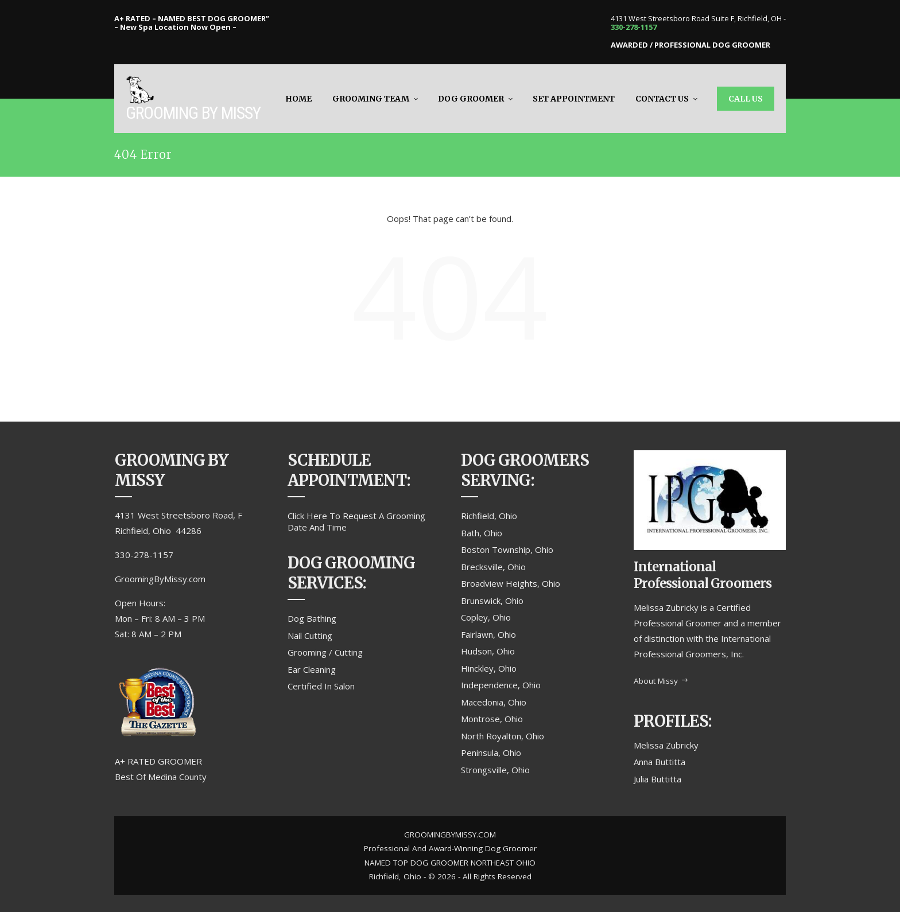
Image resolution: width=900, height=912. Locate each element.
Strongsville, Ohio (495, 769)
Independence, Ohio (501, 685)
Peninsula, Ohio (491, 752)
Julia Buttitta (657, 779)
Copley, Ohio (486, 617)
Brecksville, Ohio (493, 566)
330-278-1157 (634, 27)
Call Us (745, 98)
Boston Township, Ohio (507, 549)
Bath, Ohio (481, 533)
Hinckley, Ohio (489, 668)
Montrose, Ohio (492, 718)
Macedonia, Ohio (493, 702)
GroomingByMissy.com (160, 578)
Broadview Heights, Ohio (510, 583)
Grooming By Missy (193, 113)
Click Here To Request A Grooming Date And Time (356, 521)
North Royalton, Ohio (502, 736)
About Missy (661, 681)
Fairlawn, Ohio (488, 634)
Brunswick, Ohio (492, 600)
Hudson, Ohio (488, 651)
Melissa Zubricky (666, 745)
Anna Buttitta (659, 761)
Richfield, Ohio (489, 515)
